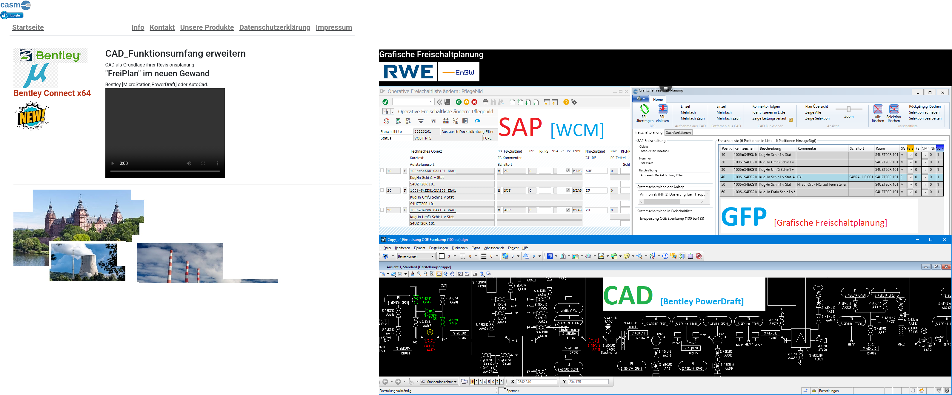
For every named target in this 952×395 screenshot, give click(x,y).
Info (138, 27)
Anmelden (12, 15)
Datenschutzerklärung (274, 27)
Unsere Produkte (207, 27)
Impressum (334, 27)
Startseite (28, 27)
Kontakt (162, 27)
